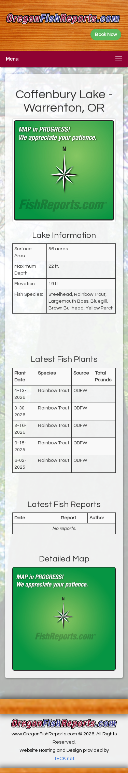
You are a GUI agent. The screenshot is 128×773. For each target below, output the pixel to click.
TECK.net (64, 758)
